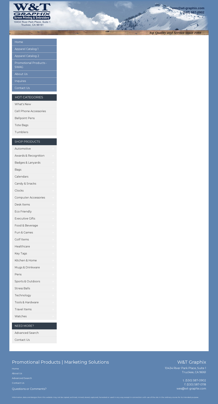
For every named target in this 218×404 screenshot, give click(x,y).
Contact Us (22, 88)
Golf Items (22, 239)
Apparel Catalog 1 (26, 49)
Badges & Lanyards (27, 162)
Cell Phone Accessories (30, 111)
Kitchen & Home (26, 260)
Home (19, 42)
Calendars (21, 176)
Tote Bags (21, 125)
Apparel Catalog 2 (27, 56)
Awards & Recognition (29, 155)
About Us (21, 74)
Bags (18, 169)
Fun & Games (24, 232)
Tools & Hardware (27, 302)
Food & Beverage (26, 225)
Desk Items (22, 204)
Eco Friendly (23, 211)
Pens (18, 274)
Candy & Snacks (25, 183)
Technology (23, 295)
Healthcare (22, 246)
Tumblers (21, 132)
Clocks (19, 190)
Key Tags (21, 253)
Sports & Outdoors (27, 281)
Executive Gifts (25, 218)
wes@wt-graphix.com (188, 8)
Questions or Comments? (29, 389)
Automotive (23, 148)
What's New (23, 104)
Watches (21, 316)
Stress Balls (22, 288)
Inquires (20, 81)
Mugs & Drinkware (27, 267)
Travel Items (23, 309)
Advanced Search (27, 332)
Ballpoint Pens (25, 118)
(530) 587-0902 (195, 380)
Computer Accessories (30, 197)
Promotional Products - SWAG (31, 65)
